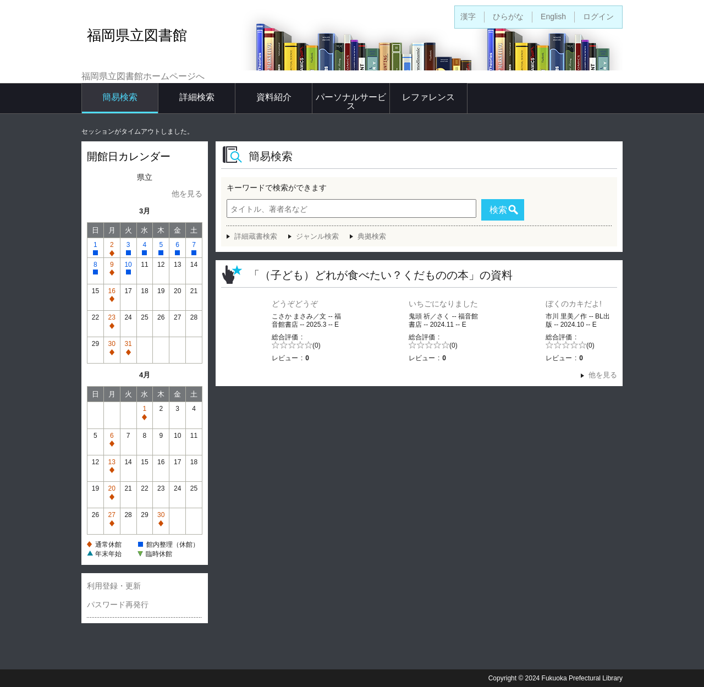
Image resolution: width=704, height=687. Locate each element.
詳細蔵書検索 (255, 236)
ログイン (598, 16)
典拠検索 (372, 236)
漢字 (468, 16)
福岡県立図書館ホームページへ (143, 76)
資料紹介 (274, 97)
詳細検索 (197, 97)
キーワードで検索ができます (277, 187)
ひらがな (508, 16)
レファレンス (428, 97)
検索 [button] (498, 210)
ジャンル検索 (317, 236)
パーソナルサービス (351, 101)
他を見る (187, 193)
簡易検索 (120, 97)
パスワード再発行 (117, 604)
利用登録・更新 (114, 585)
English (553, 16)
